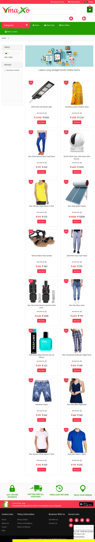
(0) (46, 113)
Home (4, 519)
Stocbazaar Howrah (11, 70)
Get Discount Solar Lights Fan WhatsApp (27, 541)
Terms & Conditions (24, 523)
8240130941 (79, 537)
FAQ (3, 530)
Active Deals (74, 2)
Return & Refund (23, 527)
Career (4, 527)
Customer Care (57, 2)
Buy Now (42, 122)
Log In (74, 18)
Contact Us (53, 523)
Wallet (88, 2)
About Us (5, 523)
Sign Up (87, 18)
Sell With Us (53, 519)
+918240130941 (86, 531)
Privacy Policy (22, 519)
